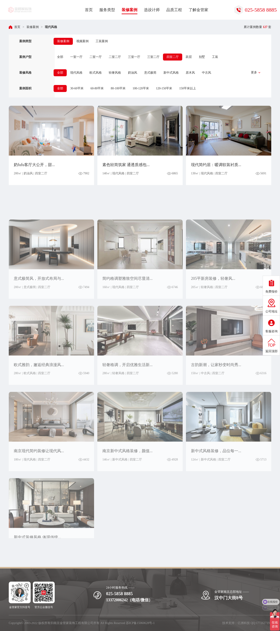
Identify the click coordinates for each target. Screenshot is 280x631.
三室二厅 (153, 57)
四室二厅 (172, 57)
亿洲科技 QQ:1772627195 (254, 623)
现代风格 (51, 27)
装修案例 (32, 27)
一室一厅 (76, 57)
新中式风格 (171, 72)
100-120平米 (141, 88)
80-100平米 (118, 88)
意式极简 (150, 72)
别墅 (202, 57)
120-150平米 (164, 88)
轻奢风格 (115, 72)
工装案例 (102, 41)
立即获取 (250, 577)
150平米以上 (187, 88)
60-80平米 (97, 88)
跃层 (189, 57)
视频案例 (82, 41)
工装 (215, 57)
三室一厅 (134, 57)
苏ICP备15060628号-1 (140, 623)
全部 (60, 57)
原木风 (190, 72)
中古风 (206, 72)
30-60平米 (77, 88)
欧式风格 (95, 72)
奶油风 (132, 72)
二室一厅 (95, 57)
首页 (17, 27)
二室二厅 (115, 57)
